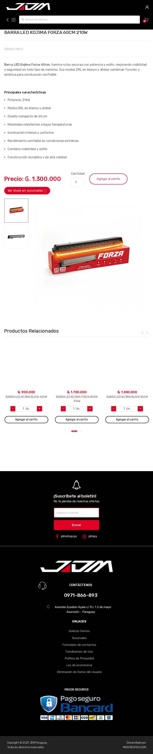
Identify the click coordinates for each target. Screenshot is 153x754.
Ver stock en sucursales (27, 190)
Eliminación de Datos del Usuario (79, 672)
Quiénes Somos (79, 631)
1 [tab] (74, 432)
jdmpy (89, 536)
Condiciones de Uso (79, 651)
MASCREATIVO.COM (134, 747)
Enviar (76, 525)
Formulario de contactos (79, 645)
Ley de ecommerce (79, 665)
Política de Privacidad (79, 658)
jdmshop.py (66, 536)
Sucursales (79, 638)
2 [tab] (82, 432)
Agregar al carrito (108, 179)
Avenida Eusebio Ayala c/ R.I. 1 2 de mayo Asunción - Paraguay (79, 609)
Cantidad (78, 173)
